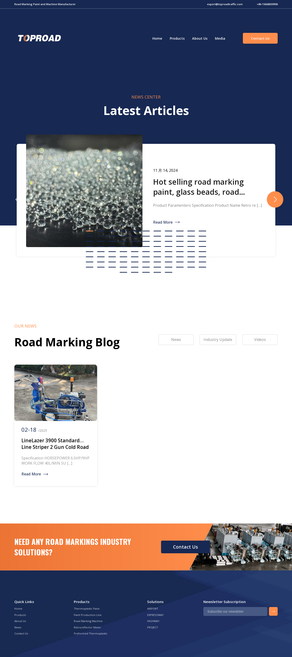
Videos (260, 339)
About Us (199, 38)
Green (38, 38)
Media (220, 38)
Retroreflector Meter (87, 627)
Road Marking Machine (88, 621)
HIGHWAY (153, 621)
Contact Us (260, 38)
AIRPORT (152, 608)
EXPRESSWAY (155, 615)
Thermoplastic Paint (86, 608)
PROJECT (152, 627)
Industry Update (218, 339)
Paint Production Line (88, 615)
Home (157, 38)
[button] (275, 199)
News (17, 627)
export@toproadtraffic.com (225, 4)
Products (177, 38)
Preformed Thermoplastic (90, 633)
